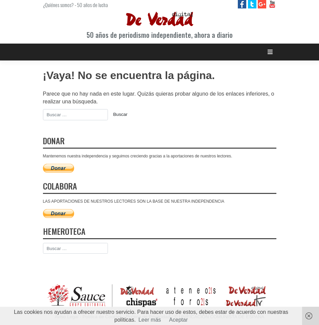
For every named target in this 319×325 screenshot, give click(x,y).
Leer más (149, 320)
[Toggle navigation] (270, 52)
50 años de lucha (92, 4)
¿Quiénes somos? (58, 4)
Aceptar (178, 320)
